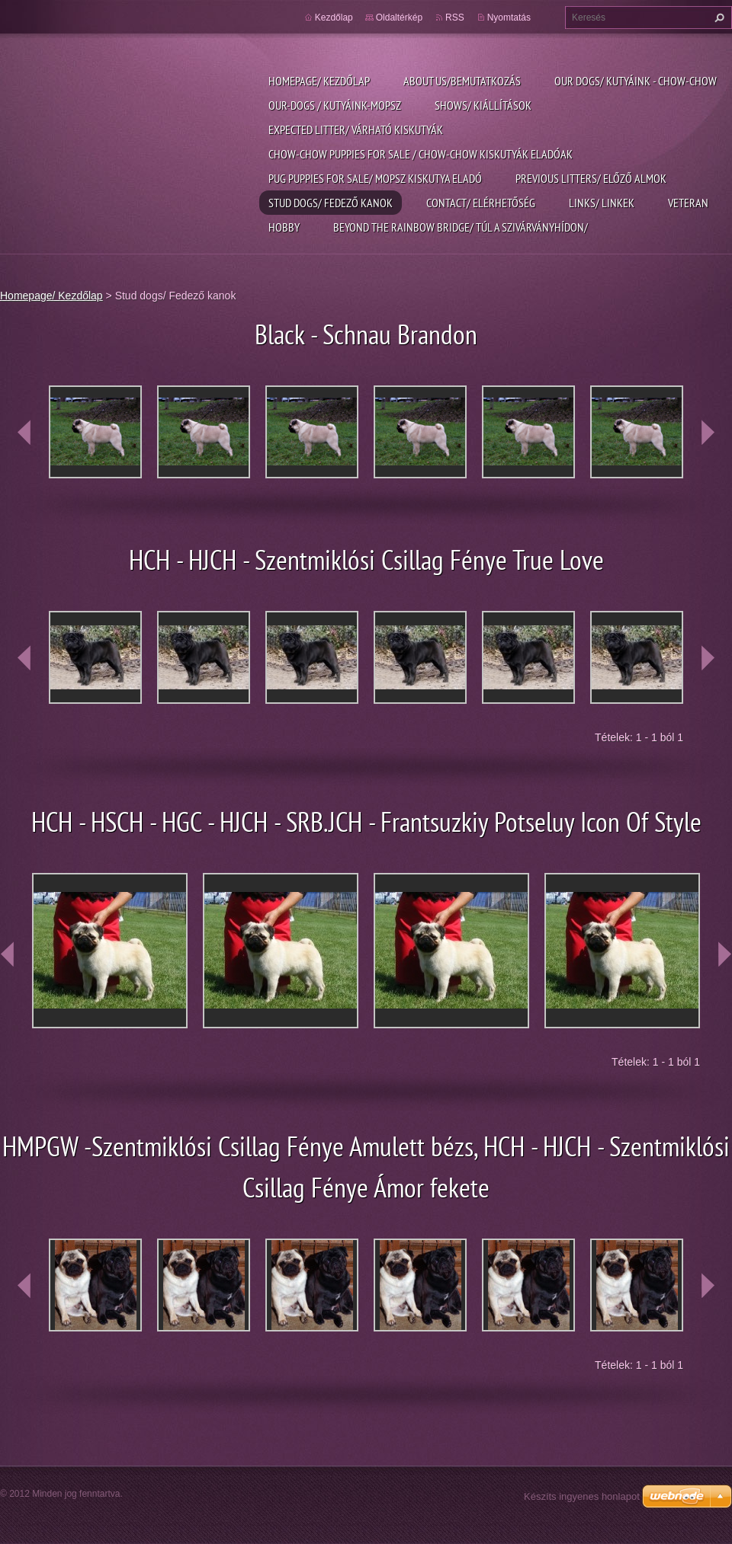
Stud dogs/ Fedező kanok (330, 202)
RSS (454, 17)
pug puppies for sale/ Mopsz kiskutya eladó (375, 178)
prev (24, 433)
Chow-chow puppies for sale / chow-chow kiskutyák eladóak (420, 153)
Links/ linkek (601, 202)
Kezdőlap (334, 17)
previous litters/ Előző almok (590, 178)
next (707, 433)
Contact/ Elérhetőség (480, 202)
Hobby (284, 227)
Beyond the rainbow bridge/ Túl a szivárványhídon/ (460, 227)
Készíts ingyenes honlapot (582, 1496)
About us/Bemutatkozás (462, 80)
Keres (717, 17)
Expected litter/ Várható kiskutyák (355, 129)
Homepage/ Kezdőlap (319, 80)
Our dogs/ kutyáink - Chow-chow (635, 80)
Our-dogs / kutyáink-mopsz (334, 105)
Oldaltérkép (399, 17)
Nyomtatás (509, 17)
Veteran (688, 202)
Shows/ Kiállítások (483, 105)
